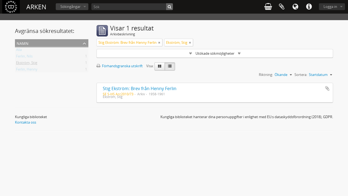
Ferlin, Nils (24, 57)
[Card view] (159, 66)
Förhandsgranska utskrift (120, 65)
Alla (19, 50)
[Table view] (169, 66)
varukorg (268, 7)
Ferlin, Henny (27, 70)
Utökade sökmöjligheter (215, 53)
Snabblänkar (309, 7)
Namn (23, 43)
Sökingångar (70, 6)
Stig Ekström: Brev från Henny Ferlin (139, 88)
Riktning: (266, 74)
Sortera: (300, 74)
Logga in (330, 6)
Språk (295, 7)
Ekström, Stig (26, 63)
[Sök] (132, 6)
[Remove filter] (159, 42)
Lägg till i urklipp (327, 88)
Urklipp (281, 7)
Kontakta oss (25, 122)
